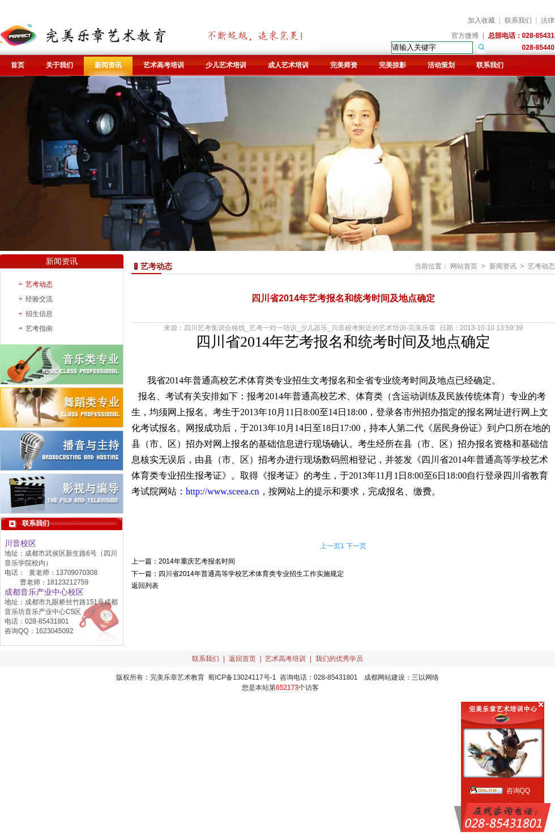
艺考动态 (39, 284)
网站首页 (463, 266)
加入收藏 (481, 20)
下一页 (356, 546)
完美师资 (343, 65)
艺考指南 (39, 328)
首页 (17, 65)
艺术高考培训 (163, 65)
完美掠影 (392, 65)
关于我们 (59, 65)
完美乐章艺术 (170, 677)
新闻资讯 (108, 65)
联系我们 (518, 20)
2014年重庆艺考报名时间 (197, 561)
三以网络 (425, 677)
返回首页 (242, 659)
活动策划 (441, 65)
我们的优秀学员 (339, 659)
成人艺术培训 (288, 65)
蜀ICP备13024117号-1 (242, 677)
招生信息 (39, 314)
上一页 (330, 546)
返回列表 (145, 586)
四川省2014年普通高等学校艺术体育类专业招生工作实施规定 (251, 574)
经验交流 (39, 299)
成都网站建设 (384, 677)
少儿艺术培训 (226, 65)
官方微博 (465, 36)
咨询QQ (518, 791)
